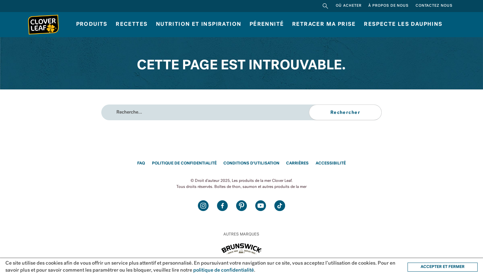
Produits (92, 24)
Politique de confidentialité (184, 163)
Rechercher (325, 6)
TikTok (280, 206)
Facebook (222, 206)
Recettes (132, 24)
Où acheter (349, 6)
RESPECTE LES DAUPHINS (403, 24)
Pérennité (267, 24)
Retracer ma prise (324, 24)
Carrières (297, 163)
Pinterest (241, 206)
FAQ (141, 163)
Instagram (203, 206)
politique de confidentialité (223, 270)
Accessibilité (331, 163)
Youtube (261, 206)
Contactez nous (434, 6)
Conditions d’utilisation (251, 163)
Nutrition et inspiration (198, 24)
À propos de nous (388, 6)
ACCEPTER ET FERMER (443, 267)
